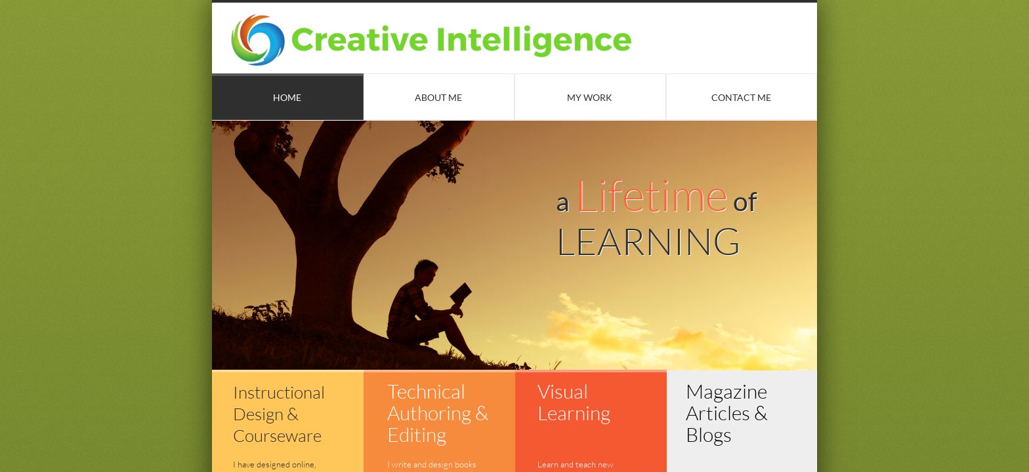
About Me (438, 97)
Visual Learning (573, 402)
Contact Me (741, 97)
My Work (589, 97)
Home (287, 97)
